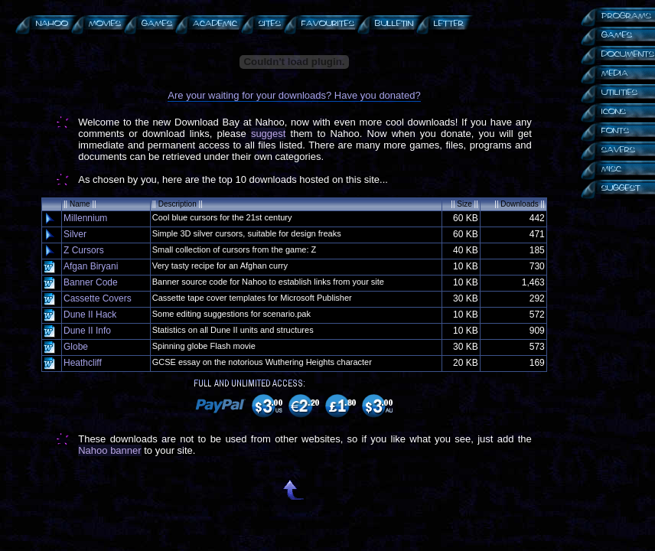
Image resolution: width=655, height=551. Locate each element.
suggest (268, 133)
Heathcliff (83, 362)
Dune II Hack (90, 314)
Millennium (85, 218)
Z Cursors (84, 250)
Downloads (519, 204)
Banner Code (91, 282)
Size (464, 204)
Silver (75, 234)
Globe (76, 346)
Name (80, 204)
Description (177, 204)
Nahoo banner (109, 450)
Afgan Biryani (91, 266)
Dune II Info (87, 330)
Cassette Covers (98, 298)
